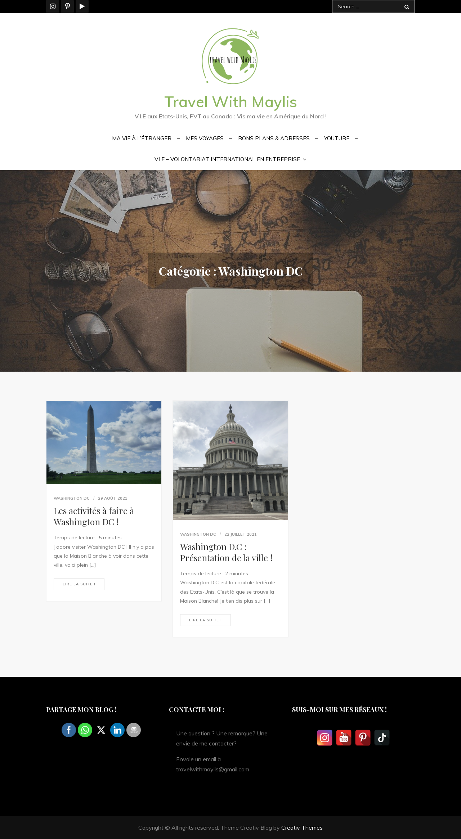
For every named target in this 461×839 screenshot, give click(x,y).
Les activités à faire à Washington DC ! (94, 516)
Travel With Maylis (230, 101)
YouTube (336, 138)
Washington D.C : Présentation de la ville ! (226, 552)
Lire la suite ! (79, 584)
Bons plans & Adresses (274, 138)
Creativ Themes (302, 827)
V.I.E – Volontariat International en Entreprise (227, 159)
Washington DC (72, 498)
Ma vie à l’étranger (141, 138)
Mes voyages (205, 138)
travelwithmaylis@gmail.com (212, 769)
